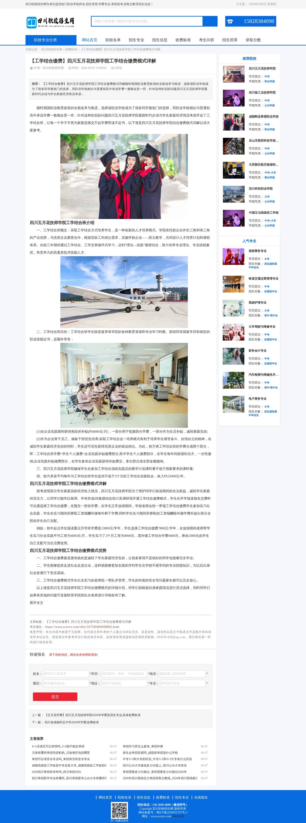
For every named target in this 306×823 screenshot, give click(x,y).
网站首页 (89, 40)
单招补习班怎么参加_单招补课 (143, 746)
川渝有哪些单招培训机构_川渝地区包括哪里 (61, 752)
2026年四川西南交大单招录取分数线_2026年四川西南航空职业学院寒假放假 (160, 778)
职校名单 (113, 40)
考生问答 (206, 40)
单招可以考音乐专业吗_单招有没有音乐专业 (61, 759)
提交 (55, 697)
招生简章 (230, 40)
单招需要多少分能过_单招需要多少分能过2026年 (155, 771)
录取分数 (253, 40)
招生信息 (159, 40)
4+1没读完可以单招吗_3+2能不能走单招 (58, 746)
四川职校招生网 (51, 49)
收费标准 (183, 40)
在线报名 (201, 797)
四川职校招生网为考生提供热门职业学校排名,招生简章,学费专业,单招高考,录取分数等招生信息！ (89, 4)
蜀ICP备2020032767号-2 (171, 812)
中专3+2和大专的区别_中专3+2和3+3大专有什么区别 (157, 759)
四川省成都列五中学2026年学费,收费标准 (72, 722)
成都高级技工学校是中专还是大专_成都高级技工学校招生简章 (69, 765)
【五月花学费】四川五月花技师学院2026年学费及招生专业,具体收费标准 (93, 715)
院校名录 (125, 797)
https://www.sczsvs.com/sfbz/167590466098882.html (82, 626)
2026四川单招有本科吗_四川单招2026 (56, 771)
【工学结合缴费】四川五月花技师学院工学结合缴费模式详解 (120, 49)
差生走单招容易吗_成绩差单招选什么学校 (150, 752)
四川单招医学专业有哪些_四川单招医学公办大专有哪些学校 (69, 778)
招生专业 (136, 40)
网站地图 (178, 816)
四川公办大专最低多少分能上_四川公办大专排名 (155, 765)
